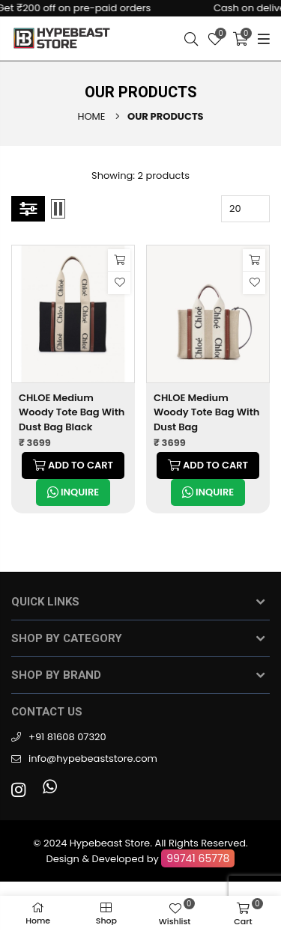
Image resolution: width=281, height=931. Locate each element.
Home (91, 116)
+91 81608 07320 (67, 737)
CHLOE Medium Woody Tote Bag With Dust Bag (206, 412)
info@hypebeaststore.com (92, 758)
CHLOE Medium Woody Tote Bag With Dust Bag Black (71, 412)
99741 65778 (197, 858)
